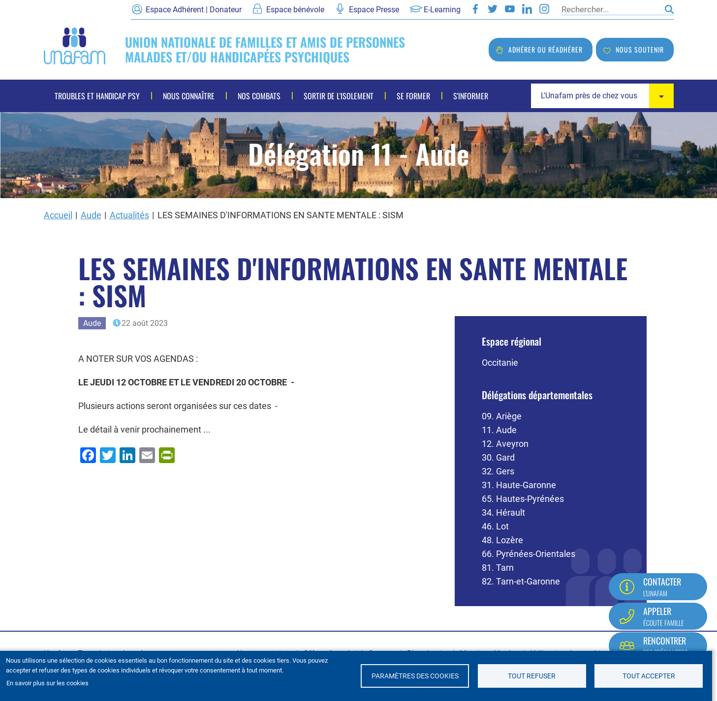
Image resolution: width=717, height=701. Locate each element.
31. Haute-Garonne (519, 485)
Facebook (475, 9)
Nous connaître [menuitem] (189, 96)
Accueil (58, 215)
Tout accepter (649, 676)
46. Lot (495, 526)
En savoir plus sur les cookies (47, 683)
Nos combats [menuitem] (259, 96)
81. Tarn (498, 567)
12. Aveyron (505, 443)
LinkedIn (527, 9)
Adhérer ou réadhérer (545, 49)
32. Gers (498, 471)
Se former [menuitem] (413, 96)
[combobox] (602, 96)
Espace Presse (374, 9)
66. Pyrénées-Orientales (528, 554)
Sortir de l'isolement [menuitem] (339, 96)
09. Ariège (502, 416)
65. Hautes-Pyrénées (523, 499)
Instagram (544, 9)
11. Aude (499, 430)
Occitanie (500, 362)
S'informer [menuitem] (470, 96)
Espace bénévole (295, 9)
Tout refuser (532, 676)
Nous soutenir (640, 49)
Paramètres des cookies (415, 676)
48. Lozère (502, 540)
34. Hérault (503, 512)
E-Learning (442, 9)
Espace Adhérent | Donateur (194, 9)
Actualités (129, 215)
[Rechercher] (610, 9)
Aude (91, 215)
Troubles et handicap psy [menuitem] (97, 96)
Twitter (493, 9)
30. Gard (498, 457)
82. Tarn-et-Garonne (521, 581)
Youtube (510, 9)
